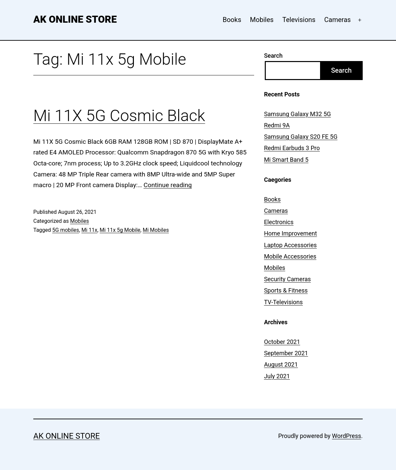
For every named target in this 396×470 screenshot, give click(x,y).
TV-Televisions (283, 302)
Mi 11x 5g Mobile (120, 230)
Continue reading (168, 185)
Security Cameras (287, 279)
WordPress (346, 435)
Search (273, 55)
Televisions (298, 20)
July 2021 (277, 376)
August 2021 (281, 364)
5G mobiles (65, 230)
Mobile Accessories (290, 256)
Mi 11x (89, 230)
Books (231, 20)
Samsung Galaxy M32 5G (297, 113)
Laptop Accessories (290, 245)
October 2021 (282, 341)
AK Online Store (75, 19)
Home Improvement (290, 233)
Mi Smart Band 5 (286, 159)
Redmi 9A (277, 125)
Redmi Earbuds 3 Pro (292, 147)
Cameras (337, 20)
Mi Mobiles (156, 230)
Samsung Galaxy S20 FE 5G (301, 136)
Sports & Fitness (286, 290)
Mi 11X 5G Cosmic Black (119, 115)
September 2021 (286, 353)
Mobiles (262, 20)
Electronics (279, 221)
